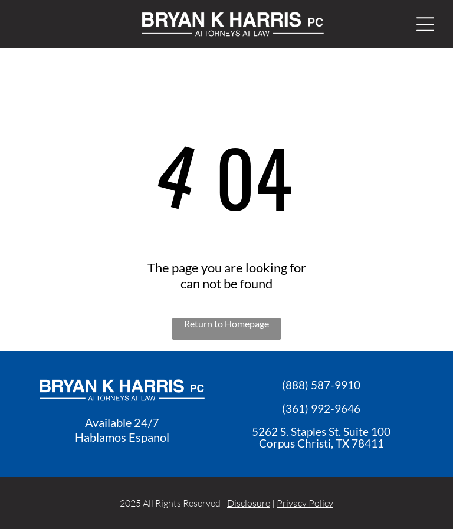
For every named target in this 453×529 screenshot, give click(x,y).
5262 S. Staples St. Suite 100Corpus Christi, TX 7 (321, 437)
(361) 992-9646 (321, 408)
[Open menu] (425, 24)
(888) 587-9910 (321, 385)
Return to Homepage (226, 323)
